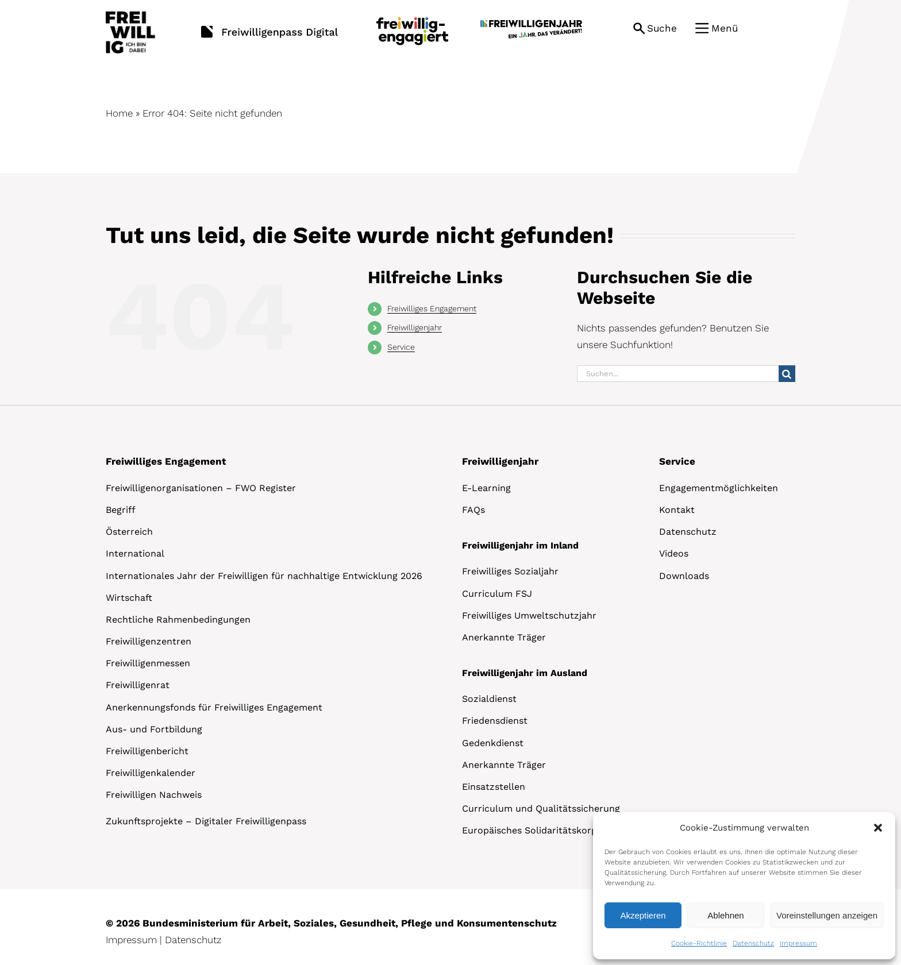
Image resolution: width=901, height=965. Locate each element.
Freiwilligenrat (138, 685)
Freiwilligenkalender (150, 772)
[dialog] (744, 885)
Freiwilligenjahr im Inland (520, 545)
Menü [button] (724, 28)
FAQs (473, 509)
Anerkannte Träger (504, 637)
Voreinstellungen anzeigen (826, 915)
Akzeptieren (642, 915)
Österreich (129, 531)
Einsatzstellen (493, 786)
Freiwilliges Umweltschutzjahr (529, 615)
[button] (878, 827)
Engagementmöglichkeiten (718, 487)
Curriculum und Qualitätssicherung (541, 808)
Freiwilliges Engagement (431, 308)
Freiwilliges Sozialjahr (510, 571)
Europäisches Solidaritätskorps (532, 830)
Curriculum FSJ (497, 593)
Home (119, 113)
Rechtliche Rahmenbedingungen (178, 619)
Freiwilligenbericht (147, 751)
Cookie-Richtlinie (699, 943)
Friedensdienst (494, 720)
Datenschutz (753, 943)
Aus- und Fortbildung (154, 729)
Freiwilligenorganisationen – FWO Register (201, 487)
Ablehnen (725, 915)
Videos (673, 553)
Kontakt (677, 509)
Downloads (684, 575)
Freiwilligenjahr (414, 327)
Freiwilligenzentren (148, 641)
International (135, 553)
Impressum (798, 943)
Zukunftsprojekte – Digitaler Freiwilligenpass (206, 821)
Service (401, 347)
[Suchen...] (678, 373)
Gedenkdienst (492, 743)
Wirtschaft (129, 597)
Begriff (121, 509)
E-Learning (486, 487)
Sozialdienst (489, 698)
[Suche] (787, 373)
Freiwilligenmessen (148, 663)
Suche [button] (662, 28)
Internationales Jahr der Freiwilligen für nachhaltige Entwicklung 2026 (264, 575)
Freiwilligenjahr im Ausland (524, 672)
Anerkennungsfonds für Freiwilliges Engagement (214, 707)
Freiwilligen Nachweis (154, 794)
